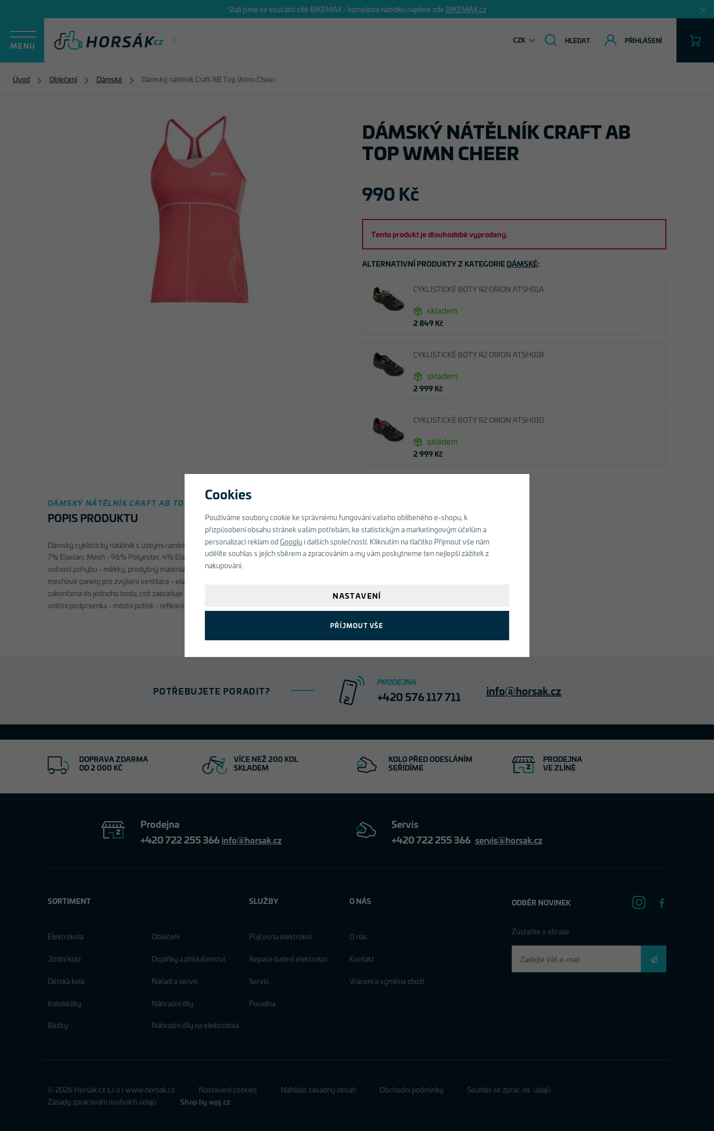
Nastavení (357, 595)
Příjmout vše (356, 625)
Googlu (291, 541)
